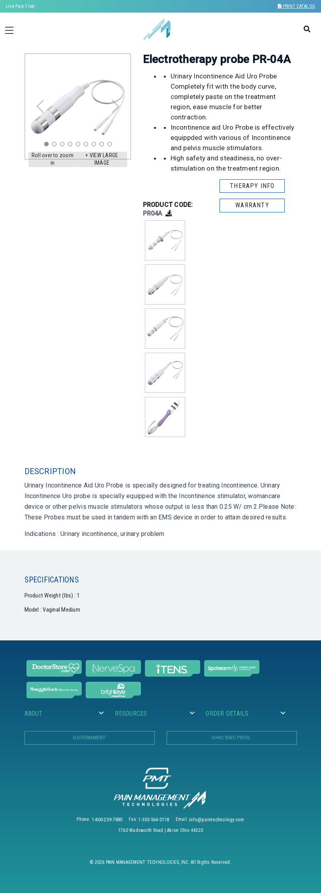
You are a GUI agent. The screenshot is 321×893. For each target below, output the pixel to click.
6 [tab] (88, 146)
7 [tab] (95, 146)
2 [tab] (56, 146)
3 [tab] (64, 146)
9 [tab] (111, 146)
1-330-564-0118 (153, 819)
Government (89, 737)
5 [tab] (80, 146)
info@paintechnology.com (216, 819)
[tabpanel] (78, 106)
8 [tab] (103, 146)
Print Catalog (296, 6)
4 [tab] (72, 146)
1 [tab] (48, 146)
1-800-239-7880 (107, 819)
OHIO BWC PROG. (231, 737)
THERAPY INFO (252, 186)
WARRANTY (252, 205)
